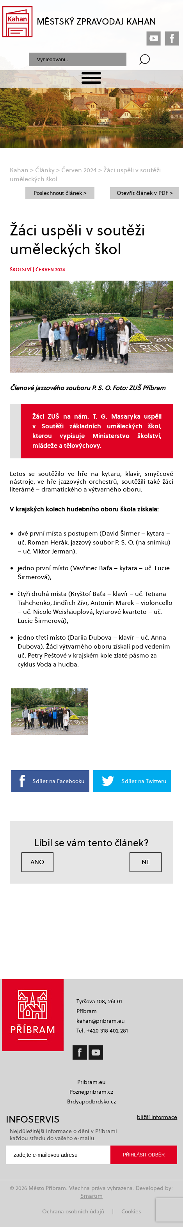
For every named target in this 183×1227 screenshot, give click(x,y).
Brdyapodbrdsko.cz (91, 1101)
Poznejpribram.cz (91, 1092)
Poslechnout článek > (60, 193)
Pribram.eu (91, 1082)
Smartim (91, 1196)
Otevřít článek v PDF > (145, 193)
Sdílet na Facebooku (58, 781)
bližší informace (157, 1117)
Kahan (19, 170)
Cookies (131, 1211)
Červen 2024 (79, 170)
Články (45, 170)
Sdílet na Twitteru (143, 781)
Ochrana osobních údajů (73, 1211)
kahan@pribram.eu (100, 1021)
